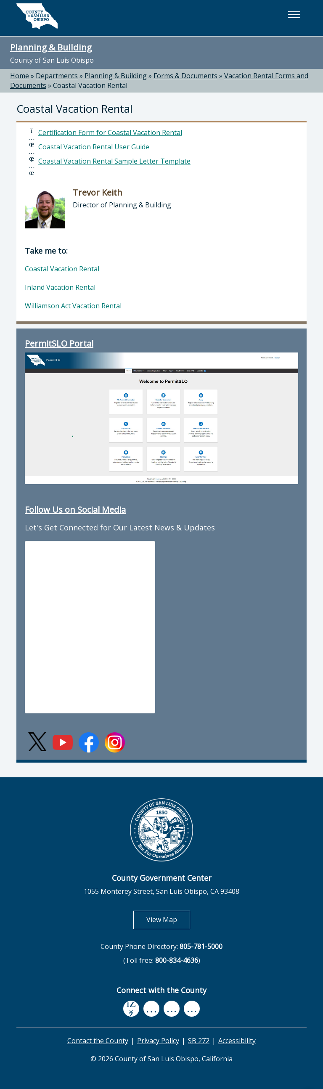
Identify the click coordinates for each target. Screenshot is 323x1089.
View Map (168, 919)
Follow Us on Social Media (75, 509)
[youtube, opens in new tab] (151, 1008)
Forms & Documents (185, 75)
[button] (293, 14)
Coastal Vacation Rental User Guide (93, 146)
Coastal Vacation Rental (90, 85)
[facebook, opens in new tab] (131, 1009)
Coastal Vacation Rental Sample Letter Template (114, 161)
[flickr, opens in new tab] (171, 1009)
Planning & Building (51, 47)
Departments (57, 75)
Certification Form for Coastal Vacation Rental (110, 132)
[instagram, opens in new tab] (192, 1009)
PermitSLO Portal (59, 343)
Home (19, 75)
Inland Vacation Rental (60, 287)
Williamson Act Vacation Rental (73, 305)
